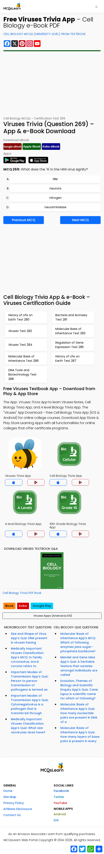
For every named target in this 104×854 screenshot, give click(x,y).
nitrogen (55, 198)
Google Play (42, 606)
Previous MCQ (23, 220)
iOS (56, 820)
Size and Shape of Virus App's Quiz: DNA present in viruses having (29, 638)
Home (7, 791)
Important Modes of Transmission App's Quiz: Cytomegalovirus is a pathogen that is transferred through (29, 704)
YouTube (60, 803)
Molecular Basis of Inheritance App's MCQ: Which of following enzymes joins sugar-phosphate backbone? (78, 642)
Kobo (23, 606)
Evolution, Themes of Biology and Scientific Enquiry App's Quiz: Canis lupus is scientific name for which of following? (79, 689)
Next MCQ (80, 220)
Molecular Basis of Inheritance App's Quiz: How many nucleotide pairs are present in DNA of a (78, 713)
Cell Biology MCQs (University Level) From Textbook (44, 34)
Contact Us (12, 815)
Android (60, 814)
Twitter (59, 797)
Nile (55, 179)
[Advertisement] (52, 84)
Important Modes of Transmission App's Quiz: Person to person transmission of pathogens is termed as (29, 681)
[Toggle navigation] (96, 6)
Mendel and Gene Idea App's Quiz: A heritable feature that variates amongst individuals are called (78, 666)
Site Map (9, 797)
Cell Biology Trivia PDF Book (22, 593)
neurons (55, 188)
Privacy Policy (13, 803)
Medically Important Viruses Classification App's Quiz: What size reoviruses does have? (28, 725)
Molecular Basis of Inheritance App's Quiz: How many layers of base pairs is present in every (79, 734)
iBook (9, 606)
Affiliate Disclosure (17, 809)
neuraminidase (55, 207)
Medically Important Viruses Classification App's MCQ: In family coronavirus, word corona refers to (27, 657)
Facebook (61, 791)
